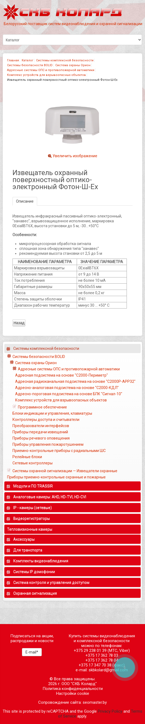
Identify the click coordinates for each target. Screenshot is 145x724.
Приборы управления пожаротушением (47, 444)
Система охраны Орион (73, 65)
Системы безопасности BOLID (30, 65)
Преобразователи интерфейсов (40, 426)
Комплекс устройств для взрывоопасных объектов (46, 75)
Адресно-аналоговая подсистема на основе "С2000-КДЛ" (67, 388)
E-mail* (31, 652)
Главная (13, 60)
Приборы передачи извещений (40, 432)
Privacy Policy (110, 711)
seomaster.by (95, 702)
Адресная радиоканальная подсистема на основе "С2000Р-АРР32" (75, 381)
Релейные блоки (27, 457)
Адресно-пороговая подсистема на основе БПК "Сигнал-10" (68, 394)
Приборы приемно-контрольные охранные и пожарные (56, 477)
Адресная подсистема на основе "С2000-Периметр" (61, 375)
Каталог (27, 60)
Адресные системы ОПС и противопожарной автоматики (50, 70)
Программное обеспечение (42, 407)
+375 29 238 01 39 (90, 650)
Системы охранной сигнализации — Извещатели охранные (64, 471)
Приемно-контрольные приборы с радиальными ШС (59, 450)
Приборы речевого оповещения (41, 438)
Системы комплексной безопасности (65, 60)
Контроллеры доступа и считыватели (45, 419)
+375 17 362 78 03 (101, 655)
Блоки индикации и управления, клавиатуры (52, 413)
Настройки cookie (72, 693)
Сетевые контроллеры (32, 463)
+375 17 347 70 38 (95, 665)
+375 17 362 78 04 (101, 660)
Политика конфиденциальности (73, 688)
